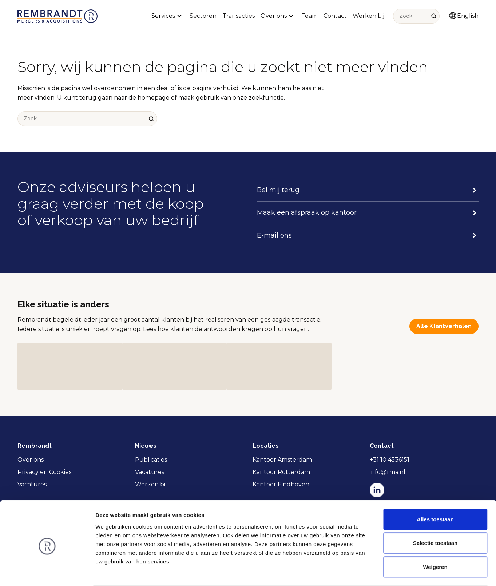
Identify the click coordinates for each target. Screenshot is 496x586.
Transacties (238, 15)
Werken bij (368, 15)
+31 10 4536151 (389, 459)
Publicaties (151, 459)
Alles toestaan (435, 490)
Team (309, 15)
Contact (335, 15)
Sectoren (203, 15)
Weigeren (435, 538)
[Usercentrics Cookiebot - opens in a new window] (47, 571)
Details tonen (393, 572)
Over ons (30, 459)
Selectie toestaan (435, 514)
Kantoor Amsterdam (282, 459)
